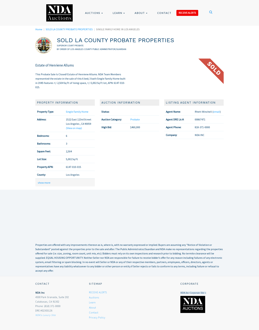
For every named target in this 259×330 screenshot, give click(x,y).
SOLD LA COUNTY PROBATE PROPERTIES (69, 29)
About (141, 12)
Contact (164, 12)
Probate (135, 119)
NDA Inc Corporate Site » (193, 292)
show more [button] (44, 182)
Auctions (94, 12)
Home (38, 29)
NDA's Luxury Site (45, 315)
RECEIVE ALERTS (187, 12)
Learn (119, 12)
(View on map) (74, 128)
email (216, 111)
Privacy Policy (97, 317)
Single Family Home (77, 111)
